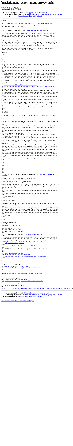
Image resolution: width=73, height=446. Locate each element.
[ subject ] (32, 16)
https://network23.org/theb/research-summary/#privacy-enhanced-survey (29, 100)
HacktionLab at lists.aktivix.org (17, 302)
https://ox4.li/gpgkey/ (16, 273)
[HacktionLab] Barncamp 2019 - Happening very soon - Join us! (41, 14)
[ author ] (39, 16)
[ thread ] (26, 16)
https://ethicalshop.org (34, 277)
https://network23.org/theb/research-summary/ (20, 98)
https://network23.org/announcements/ (34, 38)
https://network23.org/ (43, 50)
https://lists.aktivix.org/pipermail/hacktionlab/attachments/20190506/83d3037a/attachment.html (37, 342)
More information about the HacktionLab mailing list (17, 354)
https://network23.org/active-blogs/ (20, 56)
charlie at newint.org (48, 205)
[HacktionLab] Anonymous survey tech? (36, 12)
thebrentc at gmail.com (12, 7)
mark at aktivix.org (34, 33)
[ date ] (20, 16)
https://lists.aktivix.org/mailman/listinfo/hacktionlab (25, 303)
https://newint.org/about (14, 288)
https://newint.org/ (15, 272)
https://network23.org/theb (14, 77)
